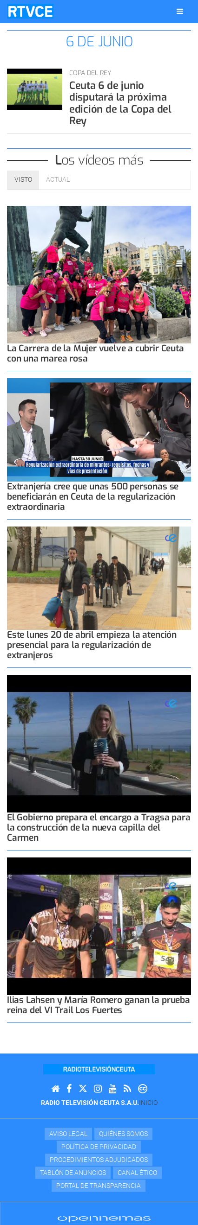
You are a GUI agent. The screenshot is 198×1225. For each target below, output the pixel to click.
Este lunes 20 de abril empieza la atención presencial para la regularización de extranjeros (92, 645)
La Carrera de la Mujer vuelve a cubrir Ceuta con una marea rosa (95, 353)
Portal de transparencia (98, 1185)
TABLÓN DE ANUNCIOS (73, 1172)
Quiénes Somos (123, 1133)
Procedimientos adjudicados (99, 1159)
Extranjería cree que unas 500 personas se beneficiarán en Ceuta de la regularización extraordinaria (92, 497)
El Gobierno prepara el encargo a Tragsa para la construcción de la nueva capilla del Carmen (99, 828)
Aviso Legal (68, 1133)
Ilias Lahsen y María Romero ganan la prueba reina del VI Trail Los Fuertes (98, 1005)
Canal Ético (137, 1172)
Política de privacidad (98, 1146)
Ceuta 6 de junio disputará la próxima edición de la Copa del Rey (120, 103)
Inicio (148, 1102)
